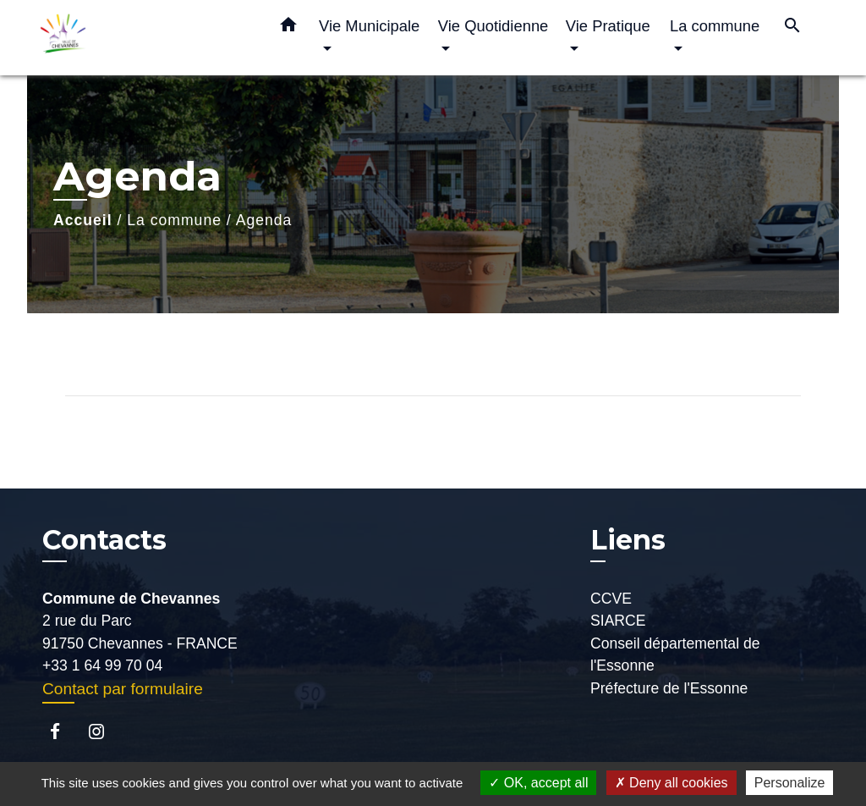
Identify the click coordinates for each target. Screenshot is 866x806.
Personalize (789, 783)
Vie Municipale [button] (369, 26)
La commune (174, 220)
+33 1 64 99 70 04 (102, 665)
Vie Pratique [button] (608, 26)
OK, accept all (538, 783)
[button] (288, 28)
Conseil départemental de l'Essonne (675, 654)
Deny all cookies (671, 783)
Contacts (104, 540)
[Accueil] (145, 37)
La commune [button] (714, 26)
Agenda (264, 220)
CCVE (611, 598)
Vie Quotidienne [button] (493, 26)
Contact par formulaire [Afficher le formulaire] (122, 689)
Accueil (82, 220)
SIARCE (618, 620)
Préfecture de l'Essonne (669, 688)
